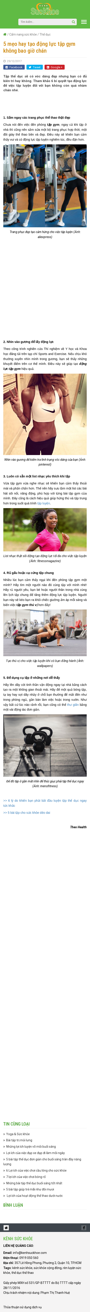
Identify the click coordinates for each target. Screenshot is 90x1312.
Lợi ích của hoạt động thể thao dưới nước (34, 1195)
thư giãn (73, 704)
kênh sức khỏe (22, 1268)
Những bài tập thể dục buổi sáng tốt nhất (34, 1183)
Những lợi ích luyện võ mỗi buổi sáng (31, 1146)
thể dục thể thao (22, 1272)
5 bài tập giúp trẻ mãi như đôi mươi (30, 1189)
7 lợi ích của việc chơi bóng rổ (26, 1177)
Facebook (14, 67)
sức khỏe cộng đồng (48, 1268)
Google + (54, 67)
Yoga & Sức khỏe (18, 1134)
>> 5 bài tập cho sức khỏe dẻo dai (26, 812)
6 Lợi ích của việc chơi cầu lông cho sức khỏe (36, 1170)
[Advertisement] (46, 101)
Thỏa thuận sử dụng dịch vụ (22, 1307)
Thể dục (45, 34)
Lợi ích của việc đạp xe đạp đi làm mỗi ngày (35, 1153)
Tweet (35, 67)
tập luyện (43, 503)
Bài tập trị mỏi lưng (19, 1140)
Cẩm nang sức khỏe (23, 34)
